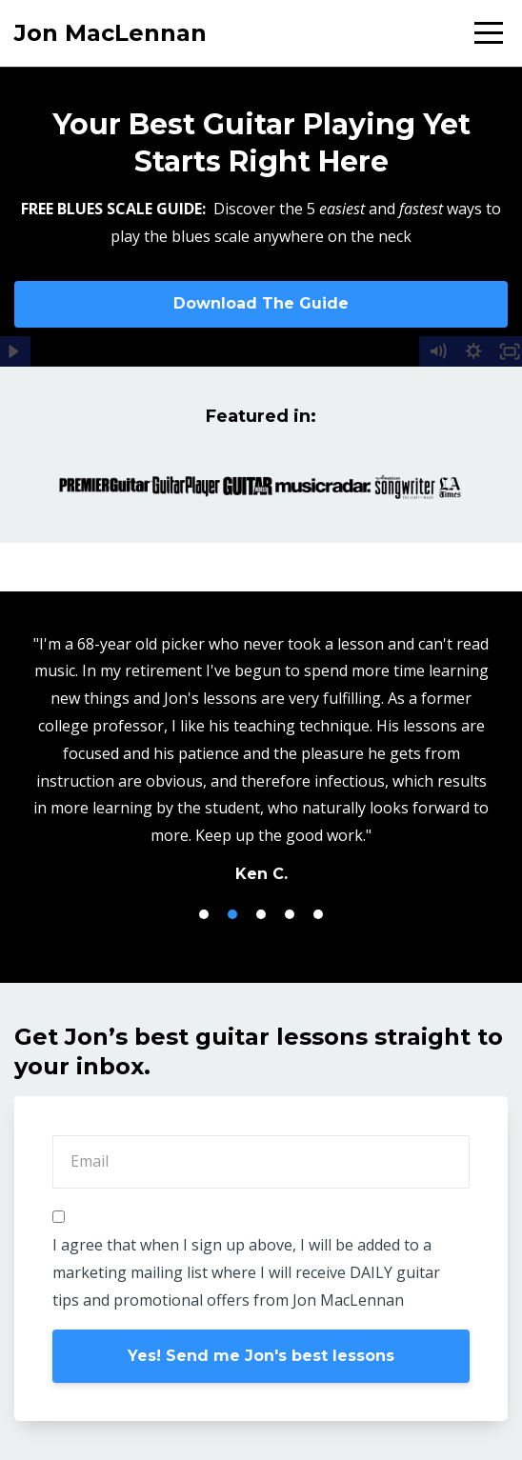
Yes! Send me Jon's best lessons (261, 1356)
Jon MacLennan (110, 33)
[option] (261, 757)
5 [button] (318, 914)
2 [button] (232, 914)
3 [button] (261, 914)
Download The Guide (261, 303)
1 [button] (204, 914)
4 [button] (289, 914)
